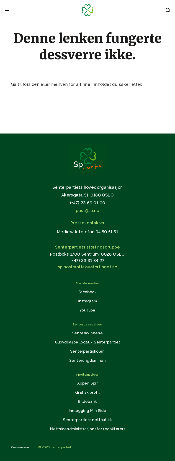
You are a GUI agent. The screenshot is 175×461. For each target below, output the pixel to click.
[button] (167, 11)
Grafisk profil (87, 392)
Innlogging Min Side (87, 411)
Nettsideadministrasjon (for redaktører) (87, 429)
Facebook (87, 292)
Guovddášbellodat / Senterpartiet (87, 342)
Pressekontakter (87, 222)
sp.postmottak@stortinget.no (87, 267)
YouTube (87, 310)
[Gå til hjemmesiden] (87, 171)
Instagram (87, 301)
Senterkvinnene (87, 333)
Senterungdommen (87, 360)
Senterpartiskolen (87, 351)
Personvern (20, 447)
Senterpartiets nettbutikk (87, 420)
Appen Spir (87, 383)
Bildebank (87, 401)
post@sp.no (87, 210)
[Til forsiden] (87, 16)
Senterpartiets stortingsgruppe (87, 247)
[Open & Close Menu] (7, 11)
